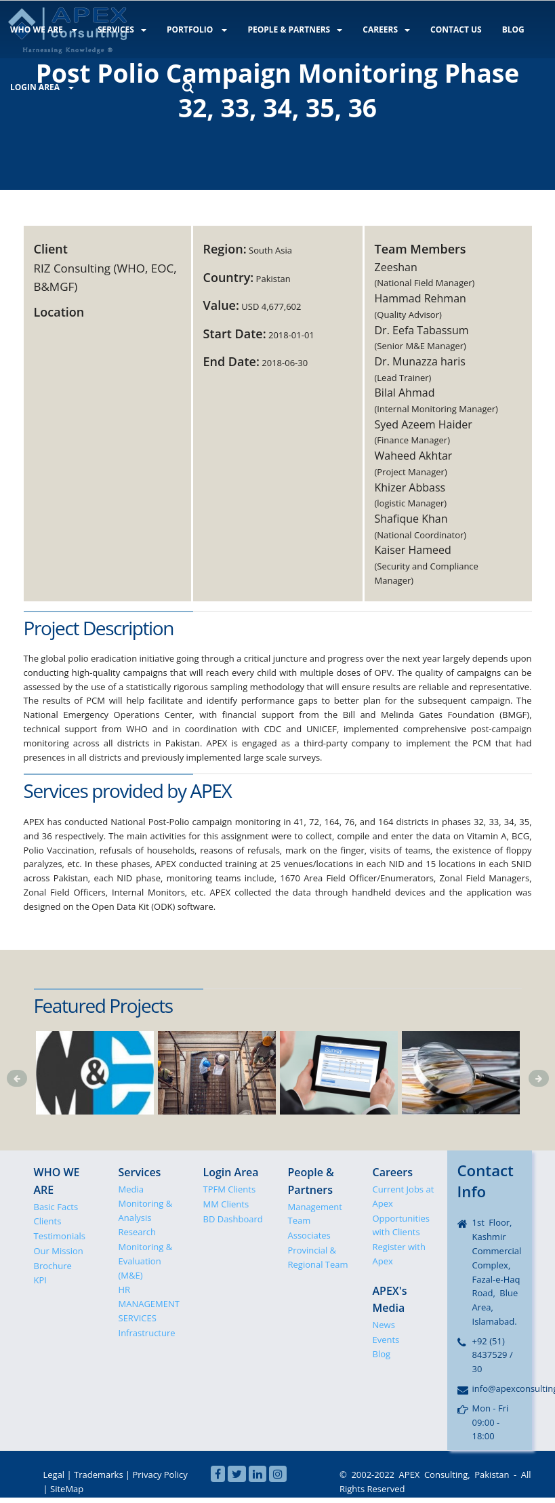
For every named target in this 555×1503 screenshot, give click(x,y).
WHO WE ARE (43, 29)
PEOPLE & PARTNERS (291, 29)
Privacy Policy (160, 1474)
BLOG (506, 29)
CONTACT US (450, 29)
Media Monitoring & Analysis (146, 1203)
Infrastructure (147, 1333)
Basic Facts (56, 1207)
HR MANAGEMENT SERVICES (149, 1303)
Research (138, 1232)
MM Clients (226, 1204)
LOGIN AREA (41, 86)
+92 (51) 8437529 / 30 (492, 1355)
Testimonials (59, 1236)
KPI (40, 1280)
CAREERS (381, 29)
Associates (309, 1235)
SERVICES (120, 29)
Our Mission (58, 1251)
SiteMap (66, 1489)
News (384, 1325)
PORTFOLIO (194, 29)
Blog (382, 1354)
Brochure (53, 1266)
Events (386, 1340)
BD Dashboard (233, 1219)
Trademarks (98, 1474)
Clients (48, 1221)
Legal (54, 1474)
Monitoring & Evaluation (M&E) (146, 1261)
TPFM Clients (229, 1189)
